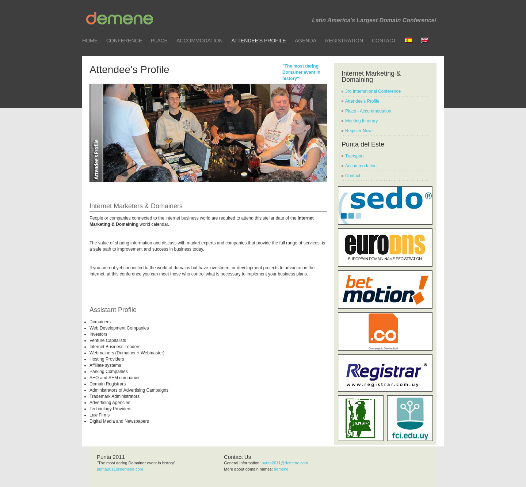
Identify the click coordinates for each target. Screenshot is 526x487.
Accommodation (199, 40)
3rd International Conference (373, 91)
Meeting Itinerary (361, 120)
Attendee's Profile (258, 40)
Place (159, 40)
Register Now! (359, 130)
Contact (384, 40)
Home (90, 40)
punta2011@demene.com (120, 469)
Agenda (305, 40)
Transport (354, 156)
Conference (124, 40)
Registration (344, 40)
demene (281, 469)
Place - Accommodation (368, 111)
